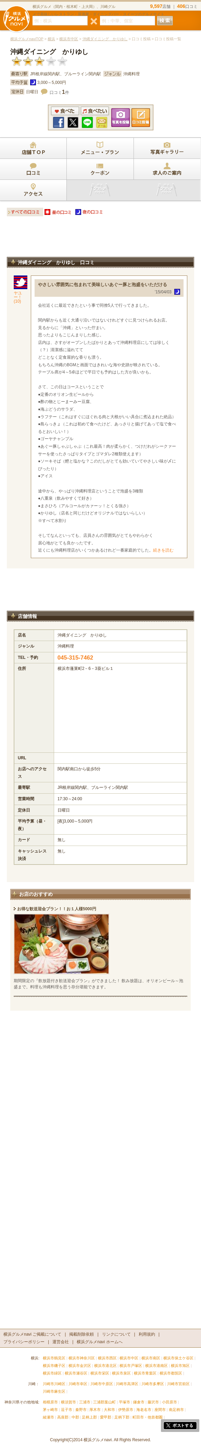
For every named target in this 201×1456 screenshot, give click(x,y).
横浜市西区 (107, 1358)
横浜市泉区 (121, 1373)
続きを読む (163, 550)
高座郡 (62, 1417)
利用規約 (147, 1334)
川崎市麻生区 (54, 1391)
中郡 (75, 1417)
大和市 (109, 1410)
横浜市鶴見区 (54, 1358)
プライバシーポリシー (24, 1341)
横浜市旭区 (180, 1365)
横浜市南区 (150, 1358)
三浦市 (84, 1402)
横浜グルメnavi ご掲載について (32, 1334)
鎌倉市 (139, 1402)
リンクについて (116, 1334)
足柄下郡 (121, 1417)
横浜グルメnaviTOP (26, 39)
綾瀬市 (48, 1417)
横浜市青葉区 (145, 1373)
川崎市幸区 (77, 1384)
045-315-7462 (75, 657)
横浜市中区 (68, 39)
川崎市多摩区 (152, 1384)
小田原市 (169, 1402)
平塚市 (124, 1402)
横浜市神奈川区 (81, 1358)
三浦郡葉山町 (104, 1402)
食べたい (95, 111)
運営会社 (60, 1341)
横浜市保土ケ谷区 (178, 1358)
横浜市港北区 (105, 1365)
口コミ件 (59, 92)
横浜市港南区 (156, 1365)
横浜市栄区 (99, 1373)
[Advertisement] (100, 238)
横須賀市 (68, 1402)
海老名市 (143, 1410)
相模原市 (50, 1402)
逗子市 (66, 1410)
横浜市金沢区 (79, 1365)
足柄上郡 (89, 1417)
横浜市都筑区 (171, 1373)
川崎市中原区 (101, 1384)
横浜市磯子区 (54, 1365)
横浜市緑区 (52, 1373)
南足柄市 (176, 1410)
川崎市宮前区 (178, 1384)
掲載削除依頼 (81, 1334)
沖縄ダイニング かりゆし (105, 39)
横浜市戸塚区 (131, 1365)
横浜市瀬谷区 (76, 1373)
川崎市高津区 (127, 1384)
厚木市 (95, 1410)
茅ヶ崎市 (50, 1410)
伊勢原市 (125, 1410)
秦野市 (81, 1410)
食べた (65, 111)
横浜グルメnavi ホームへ (99, 1341)
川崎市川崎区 (54, 1384)
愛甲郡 (105, 1417)
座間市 (160, 1410)
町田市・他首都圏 (148, 1417)
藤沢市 (153, 1402)
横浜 (51, 39)
